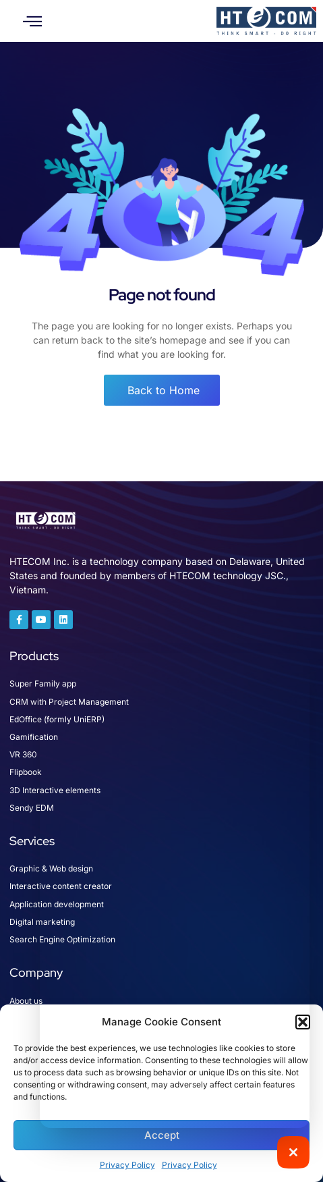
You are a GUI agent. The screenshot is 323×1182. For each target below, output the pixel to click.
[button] (32, 21)
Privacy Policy (127, 1165)
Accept (161, 1135)
